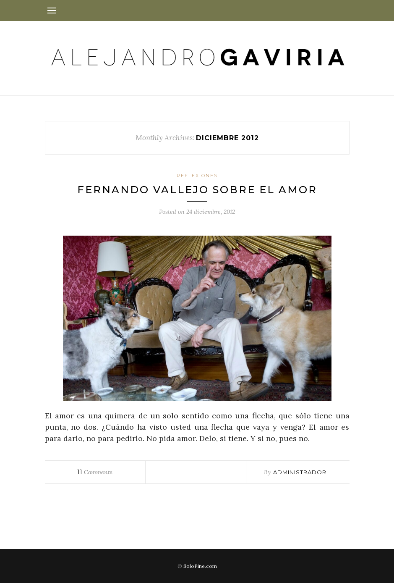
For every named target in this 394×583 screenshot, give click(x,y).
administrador (299, 472)
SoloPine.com (200, 566)
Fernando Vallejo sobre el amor (197, 190)
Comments (94, 472)
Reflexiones (197, 176)
